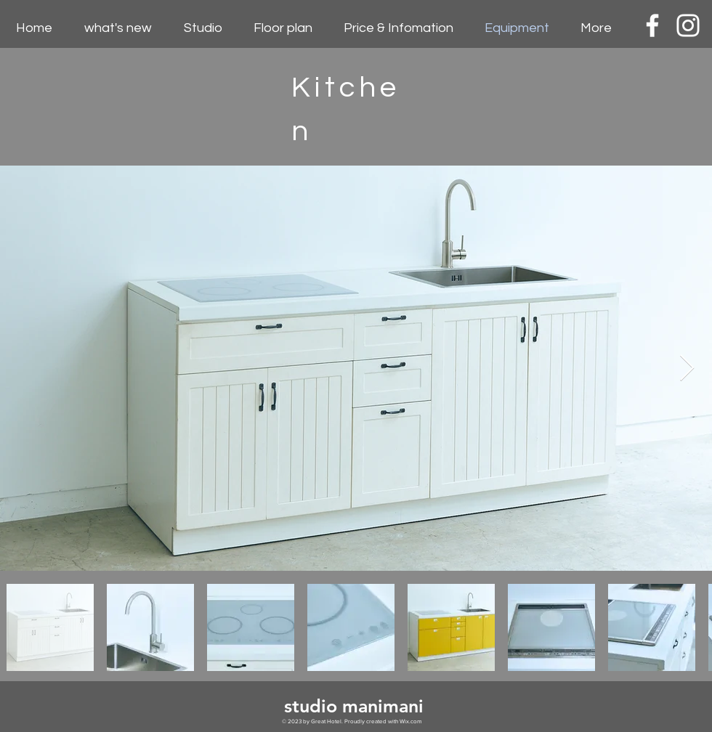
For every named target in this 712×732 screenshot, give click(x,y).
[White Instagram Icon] (688, 25)
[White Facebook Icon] (652, 25)
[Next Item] (687, 368)
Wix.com (410, 721)
